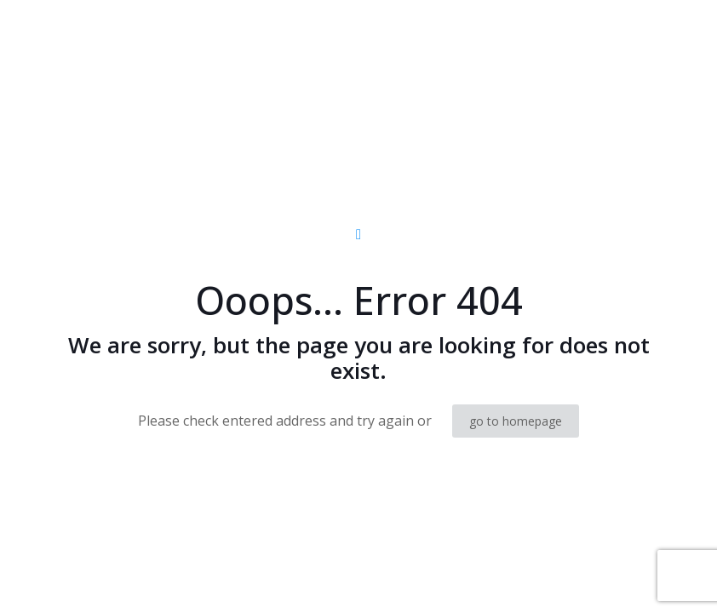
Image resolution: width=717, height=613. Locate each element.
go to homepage (515, 421)
